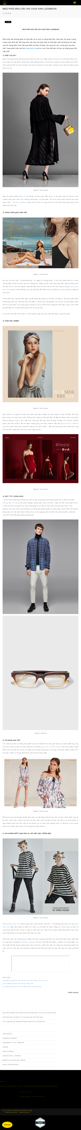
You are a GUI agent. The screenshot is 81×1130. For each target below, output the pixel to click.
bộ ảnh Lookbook (71, 423)
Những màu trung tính (11, 924)
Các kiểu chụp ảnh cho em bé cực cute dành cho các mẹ (25, 980)
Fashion (5, 1047)
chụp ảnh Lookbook (34, 48)
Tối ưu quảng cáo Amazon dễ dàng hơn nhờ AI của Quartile (24, 1021)
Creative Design (8, 1051)
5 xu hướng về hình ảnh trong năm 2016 (18, 983)
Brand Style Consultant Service (14, 1060)
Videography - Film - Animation (13, 1042)
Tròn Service (7, 1034)
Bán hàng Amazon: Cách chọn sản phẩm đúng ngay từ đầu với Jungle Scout (29, 1013)
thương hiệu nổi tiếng (11, 503)
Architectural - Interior (12, 1056)
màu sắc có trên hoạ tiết (51, 747)
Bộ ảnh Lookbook (20, 202)
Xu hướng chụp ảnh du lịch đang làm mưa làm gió (22, 986)
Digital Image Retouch (11, 1064)
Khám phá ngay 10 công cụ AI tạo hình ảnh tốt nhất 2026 (23, 1017)
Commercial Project (10, 1038)
